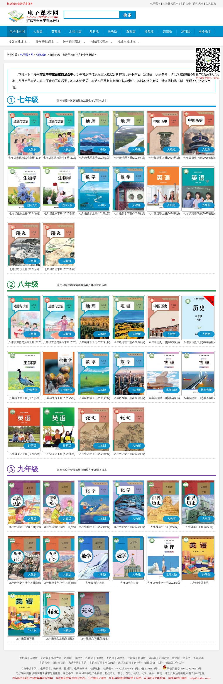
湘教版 (121, 657)
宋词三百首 (124, 662)
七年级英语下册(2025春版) (199, 213)
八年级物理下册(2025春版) (199, 398)
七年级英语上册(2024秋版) (164, 213)
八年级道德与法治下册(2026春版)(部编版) (59, 343)
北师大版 (75, 31)
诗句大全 (198, 3)
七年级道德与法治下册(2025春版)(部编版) (59, 158)
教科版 (94, 31)
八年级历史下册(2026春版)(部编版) (199, 343)
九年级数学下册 (129, 582)
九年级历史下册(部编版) (199, 526)
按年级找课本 (45, 41)
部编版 (167, 31)
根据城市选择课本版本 (20, 3)
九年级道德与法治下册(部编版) (60, 527)
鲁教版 (112, 31)
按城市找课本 (126, 41)
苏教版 (56, 31)
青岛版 (176, 657)
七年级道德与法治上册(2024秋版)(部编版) (24, 158)
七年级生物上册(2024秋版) (25, 213)
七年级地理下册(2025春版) (129, 157)
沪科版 (185, 31)
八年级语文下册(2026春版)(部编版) (129, 454)
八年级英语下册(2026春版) (59, 453)
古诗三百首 (95, 662)
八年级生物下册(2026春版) (59, 398)
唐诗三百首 (59, 662)
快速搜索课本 (170, 3)
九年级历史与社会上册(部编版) (25, 583)
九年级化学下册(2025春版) (129, 526)
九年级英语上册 (199, 582)
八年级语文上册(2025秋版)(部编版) (94, 454)
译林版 (152, 657)
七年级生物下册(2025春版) (59, 213)
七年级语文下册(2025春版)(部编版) (59, 270)
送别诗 (138, 662)
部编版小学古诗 (175, 662)
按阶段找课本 (99, 41)
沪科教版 (164, 657)
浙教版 (149, 31)
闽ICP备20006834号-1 (147, 668)
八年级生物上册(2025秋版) (25, 398)
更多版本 (205, 31)
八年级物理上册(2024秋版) (164, 398)
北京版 (187, 657)
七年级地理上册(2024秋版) (94, 157)
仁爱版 (131, 657)
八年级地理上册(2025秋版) (94, 342)
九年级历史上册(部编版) (164, 526)
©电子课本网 (29, 668)
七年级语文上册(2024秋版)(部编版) (25, 270)
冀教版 (130, 31)
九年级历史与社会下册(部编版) (60, 583)
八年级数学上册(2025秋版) (94, 398)
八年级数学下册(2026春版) (129, 398)
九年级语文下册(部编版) (95, 638)
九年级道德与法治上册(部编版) (25, 527)
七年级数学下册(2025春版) (129, 213)
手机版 (23, 657)
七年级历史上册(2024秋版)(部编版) (164, 158)
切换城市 (41, 54)
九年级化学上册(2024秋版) (94, 526)
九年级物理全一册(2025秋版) (164, 582)
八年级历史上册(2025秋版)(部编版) (164, 343)
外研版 (142, 657)
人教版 (37, 31)
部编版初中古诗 (153, 662)
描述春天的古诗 (77, 662)
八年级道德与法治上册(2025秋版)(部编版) (24, 343)
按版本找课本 (17, 41)
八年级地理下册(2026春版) (129, 342)
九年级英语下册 (25, 638)
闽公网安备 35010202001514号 (181, 668)
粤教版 (110, 657)
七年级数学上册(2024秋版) (94, 213)
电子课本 (155, 3)
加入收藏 (211, 3)
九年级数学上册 (95, 582)
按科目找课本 (72, 41)
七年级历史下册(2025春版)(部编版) (199, 158)
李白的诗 (110, 662)
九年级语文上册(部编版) (60, 638)
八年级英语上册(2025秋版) (25, 453)
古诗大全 (185, 3)
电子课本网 (17, 31)
